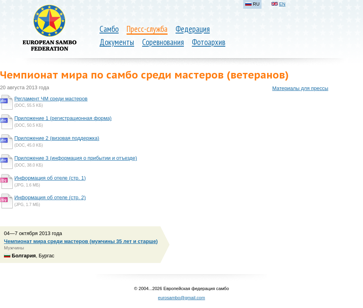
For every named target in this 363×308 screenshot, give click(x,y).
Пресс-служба (147, 29)
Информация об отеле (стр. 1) (50, 178)
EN (282, 4)
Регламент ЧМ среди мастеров (51, 99)
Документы (117, 42)
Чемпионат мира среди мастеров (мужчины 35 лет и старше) (81, 241)
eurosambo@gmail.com (181, 297)
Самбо (109, 29)
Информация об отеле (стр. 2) (50, 197)
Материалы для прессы (300, 88)
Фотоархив (208, 42)
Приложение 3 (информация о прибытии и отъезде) (75, 158)
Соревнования (163, 42)
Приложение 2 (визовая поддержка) (56, 138)
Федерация (193, 29)
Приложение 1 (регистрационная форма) (62, 118)
